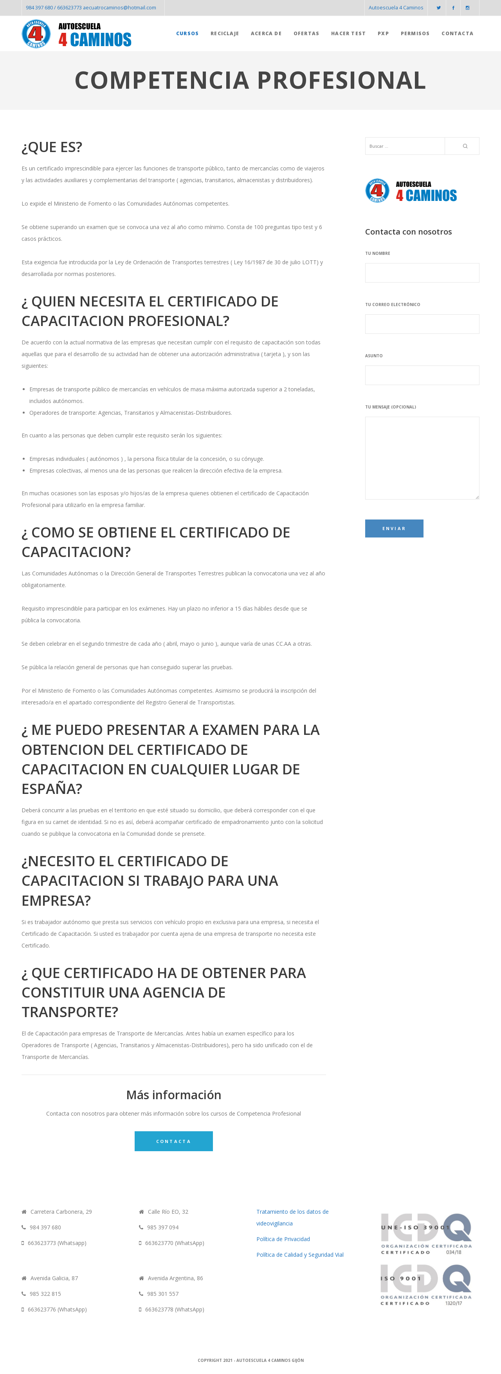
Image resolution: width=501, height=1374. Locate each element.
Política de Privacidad (283, 1239)
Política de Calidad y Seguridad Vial (300, 1254)
